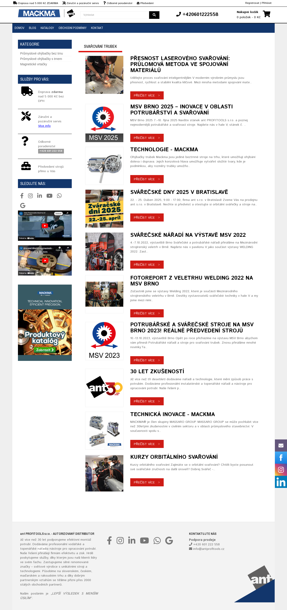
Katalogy (47, 28)
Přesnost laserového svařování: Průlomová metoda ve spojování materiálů (180, 64)
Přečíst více (144, 95)
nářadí (42, 548)
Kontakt (97, 28)
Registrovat (252, 3)
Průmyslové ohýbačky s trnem (41, 59)
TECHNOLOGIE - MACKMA (164, 150)
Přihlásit (267, 3)
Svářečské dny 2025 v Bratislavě (179, 192)
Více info (44, 126)
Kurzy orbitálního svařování (174, 457)
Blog (32, 28)
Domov (19, 28)
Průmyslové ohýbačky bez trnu (41, 53)
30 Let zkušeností (157, 371)
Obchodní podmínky (73, 28)
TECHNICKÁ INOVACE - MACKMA (172, 414)
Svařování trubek (100, 46)
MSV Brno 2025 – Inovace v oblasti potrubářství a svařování (181, 109)
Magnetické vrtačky (33, 64)
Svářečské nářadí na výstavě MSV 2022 (188, 235)
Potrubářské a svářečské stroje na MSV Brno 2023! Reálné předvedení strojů (192, 327)
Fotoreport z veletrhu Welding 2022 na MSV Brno (191, 281)
